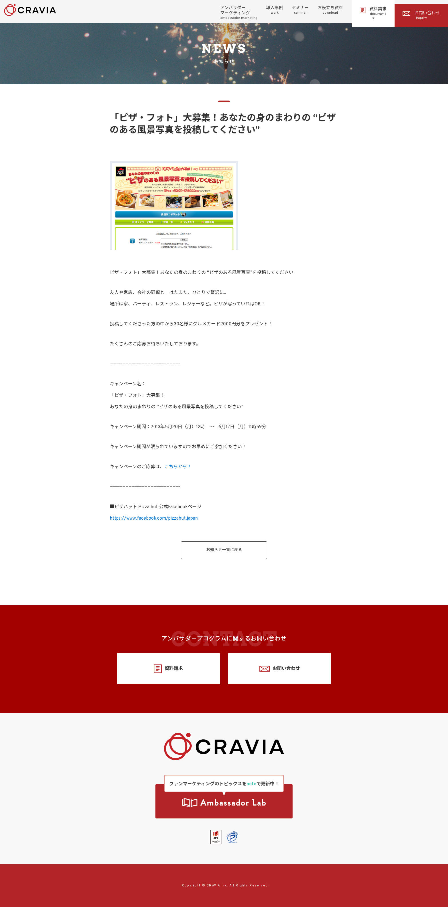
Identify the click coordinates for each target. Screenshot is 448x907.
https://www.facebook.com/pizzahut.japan (154, 518)
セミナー (300, 10)
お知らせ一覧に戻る (224, 550)
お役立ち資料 (330, 10)
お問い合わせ (421, 15)
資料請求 (373, 13)
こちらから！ (178, 467)
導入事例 (274, 10)
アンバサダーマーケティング (238, 12)
